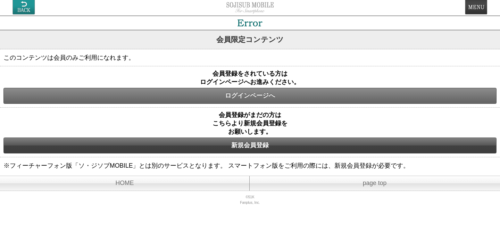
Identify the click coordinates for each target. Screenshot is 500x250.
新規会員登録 (250, 145)
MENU (476, 7)
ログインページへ (250, 95)
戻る (23, 7)
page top (375, 183)
